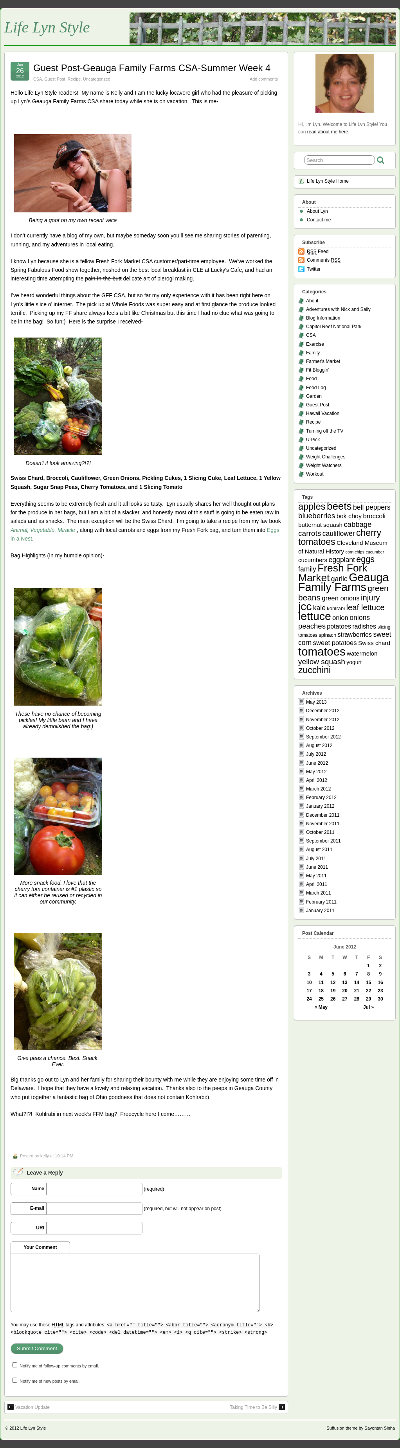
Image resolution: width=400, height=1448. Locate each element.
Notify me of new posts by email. (50, 1381)
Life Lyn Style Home (328, 181)
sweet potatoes (335, 643)
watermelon (362, 653)
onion (340, 618)
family (307, 569)
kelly (44, 1155)
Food (311, 378)
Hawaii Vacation (322, 413)
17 (309, 990)
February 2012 (321, 797)
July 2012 (316, 754)
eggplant (342, 560)
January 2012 (320, 806)
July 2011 (316, 858)
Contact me (319, 220)
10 (309, 982)
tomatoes (322, 651)
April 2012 (316, 780)
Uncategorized (96, 79)
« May (321, 1007)
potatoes (339, 626)
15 (368, 982)
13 (344, 982)
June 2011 (317, 867)
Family (313, 353)
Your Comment (40, 1247)
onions (360, 618)
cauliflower (339, 533)
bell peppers (372, 507)
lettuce (314, 616)
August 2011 (319, 849)
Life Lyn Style (47, 27)
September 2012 (323, 737)
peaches (312, 626)
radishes (364, 626)
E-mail (37, 1208)
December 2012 (322, 710)
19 (332, 990)
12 (332, 982)
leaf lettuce (365, 607)
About (312, 301)
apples (312, 506)
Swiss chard (374, 643)
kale (319, 608)
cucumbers (312, 560)
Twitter (314, 269)
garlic (339, 579)
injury (370, 597)
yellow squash (321, 662)
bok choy (349, 515)
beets (339, 506)
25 (321, 999)
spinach (327, 635)
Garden (314, 396)
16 (380, 982)
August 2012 (319, 745)
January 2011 (320, 910)
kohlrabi (336, 608)
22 (368, 990)
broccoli (374, 516)
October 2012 (320, 728)
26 (332, 999)
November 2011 (322, 823)
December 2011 (322, 815)
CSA (37, 79)
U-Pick (313, 439)
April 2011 (316, 884)
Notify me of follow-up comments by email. (59, 1366)
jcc (305, 606)
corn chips (355, 552)
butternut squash (320, 524)
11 (321, 982)
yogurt (354, 662)
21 (356, 990)
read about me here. (328, 132)
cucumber (375, 552)
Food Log (316, 387)
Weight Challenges (326, 457)
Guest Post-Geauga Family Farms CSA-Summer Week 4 (151, 68)
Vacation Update (28, 1407)
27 (344, 999)
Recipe (74, 79)
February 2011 (321, 902)
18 (321, 990)
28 (356, 999)
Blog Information (323, 318)
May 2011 (316, 876)
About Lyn (317, 211)
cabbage (357, 524)
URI (40, 1228)
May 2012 (316, 771)
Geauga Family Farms (343, 582)
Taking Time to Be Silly (257, 1407)
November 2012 (322, 719)
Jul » (368, 1007)
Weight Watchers (324, 465)
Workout (314, 474)
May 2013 (316, 702)
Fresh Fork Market (332, 573)
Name (37, 1188)
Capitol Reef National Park (333, 326)
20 (344, 990)
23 (380, 990)
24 (309, 999)
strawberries (355, 634)
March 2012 (318, 789)
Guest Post (54, 79)
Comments (324, 260)
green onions (340, 598)
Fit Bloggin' (317, 370)
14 (356, 982)
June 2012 (317, 763)
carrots (309, 533)
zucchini (314, 670)
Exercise (315, 344)
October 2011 (320, 832)
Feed (317, 252)
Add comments (264, 79)
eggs (365, 559)
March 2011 (318, 893)
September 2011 (323, 841)
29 (368, 999)
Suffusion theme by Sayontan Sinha (360, 1428)
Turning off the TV (324, 431)
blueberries (316, 516)
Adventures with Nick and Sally (338, 309)
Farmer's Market (323, 361)
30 (380, 999)
